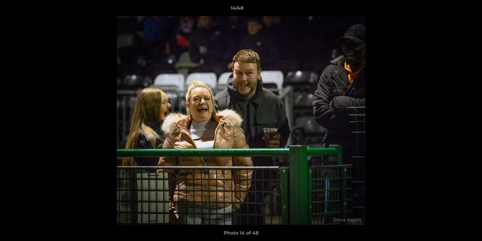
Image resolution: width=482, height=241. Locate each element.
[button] (454, 10)
